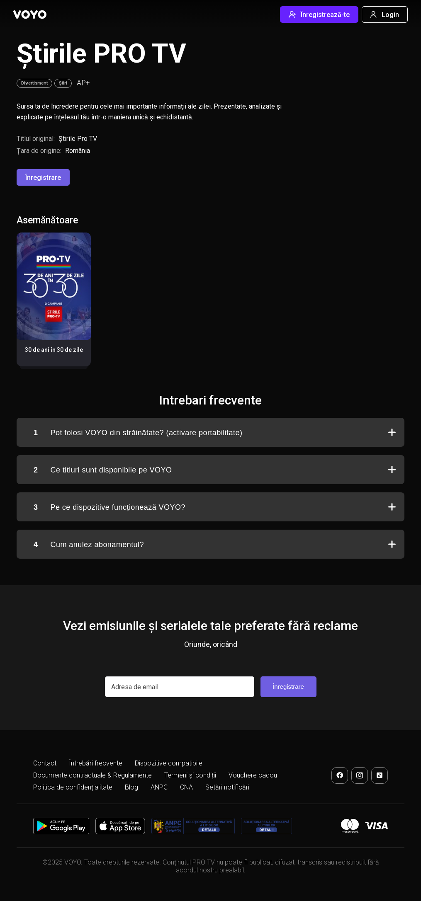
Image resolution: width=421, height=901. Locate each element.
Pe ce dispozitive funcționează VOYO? (110, 507)
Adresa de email (134, 687)
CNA (186, 787)
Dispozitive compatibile (168, 763)
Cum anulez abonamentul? (89, 545)
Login (384, 15)
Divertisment (34, 83)
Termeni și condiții (190, 775)
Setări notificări (227, 787)
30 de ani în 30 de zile (54, 349)
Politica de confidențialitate (72, 787)
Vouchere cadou (253, 775)
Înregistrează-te (319, 15)
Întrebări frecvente (95, 763)
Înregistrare (43, 178)
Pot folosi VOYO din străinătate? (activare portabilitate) (138, 433)
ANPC (159, 787)
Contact (44, 763)
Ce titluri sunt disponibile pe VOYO (103, 470)
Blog (131, 787)
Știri (63, 83)
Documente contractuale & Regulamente (92, 775)
